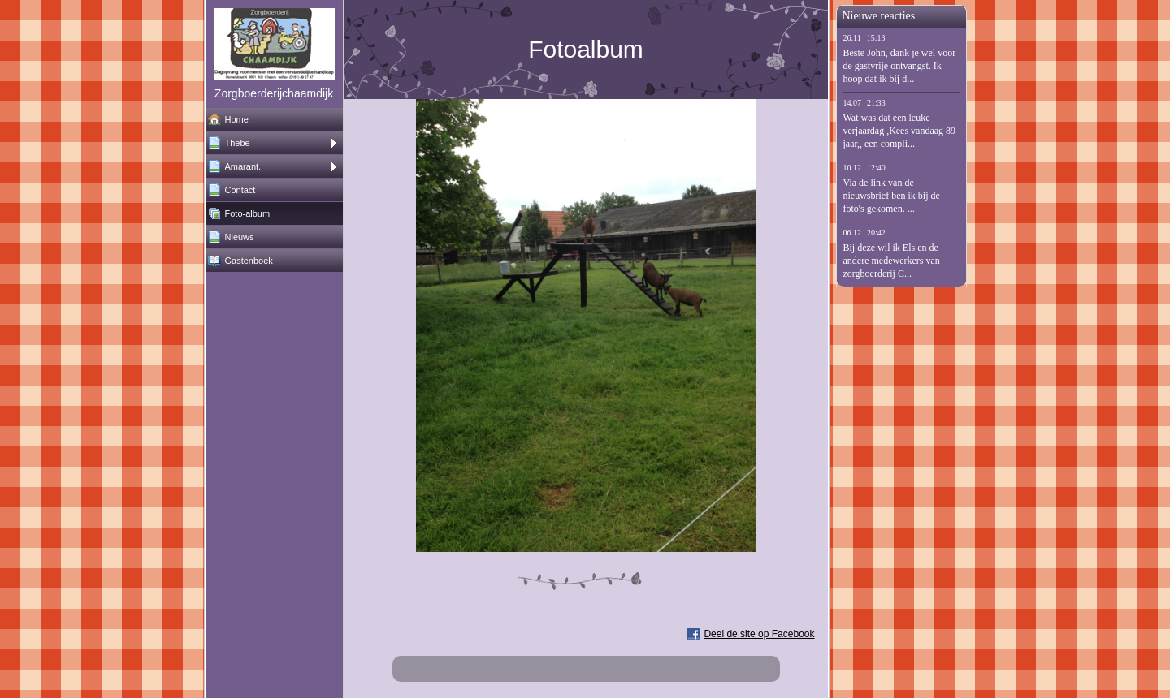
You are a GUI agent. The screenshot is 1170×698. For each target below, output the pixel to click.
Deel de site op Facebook (759, 634)
